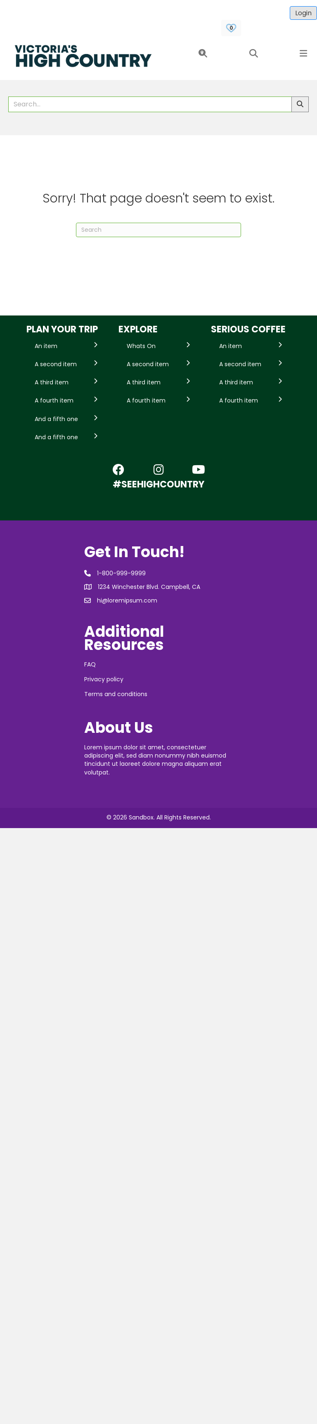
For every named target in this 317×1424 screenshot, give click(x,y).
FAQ (90, 664)
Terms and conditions (115, 694)
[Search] (158, 230)
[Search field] (150, 104)
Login (303, 13)
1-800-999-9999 (121, 573)
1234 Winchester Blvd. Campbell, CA (149, 587)
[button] (201, 54)
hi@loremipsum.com (127, 600)
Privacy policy (103, 679)
